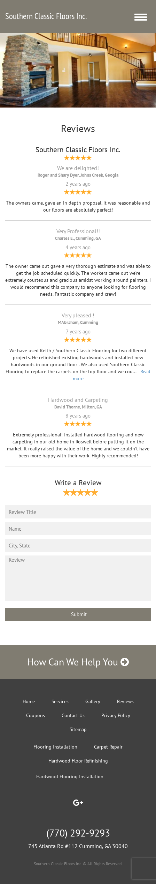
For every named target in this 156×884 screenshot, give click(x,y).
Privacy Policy (115, 715)
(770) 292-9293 (78, 832)
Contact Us (73, 715)
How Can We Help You (78, 661)
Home (29, 701)
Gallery (92, 701)
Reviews (125, 701)
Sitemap (78, 729)
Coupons (35, 715)
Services (60, 701)
